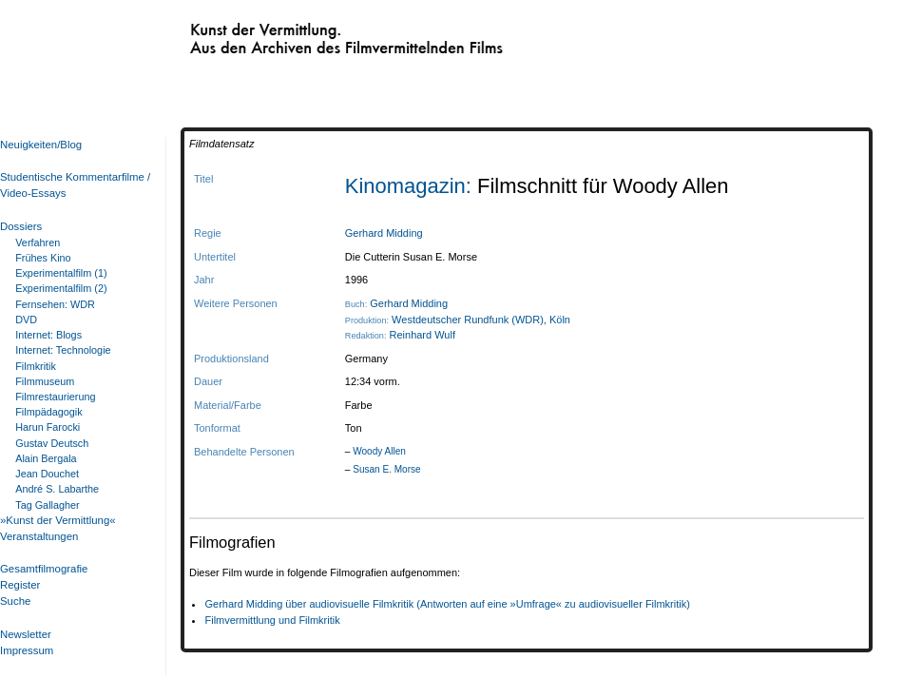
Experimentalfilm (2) (60, 288)
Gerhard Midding (384, 233)
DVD (26, 319)
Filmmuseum (44, 381)
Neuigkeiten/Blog (41, 144)
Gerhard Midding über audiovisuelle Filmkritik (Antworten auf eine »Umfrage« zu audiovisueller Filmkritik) (446, 604)
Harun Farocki (47, 427)
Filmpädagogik (48, 411)
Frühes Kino (42, 257)
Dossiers (21, 226)
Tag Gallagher (47, 505)
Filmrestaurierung (55, 396)
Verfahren (37, 242)
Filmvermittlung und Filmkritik (271, 620)
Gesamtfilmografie (43, 568)
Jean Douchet (47, 473)
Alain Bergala (45, 458)
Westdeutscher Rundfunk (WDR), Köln (481, 319)
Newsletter (25, 634)
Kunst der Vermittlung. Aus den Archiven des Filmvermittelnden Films (307, 34)
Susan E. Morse (386, 469)
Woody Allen (379, 451)
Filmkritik (35, 366)
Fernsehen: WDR (55, 304)
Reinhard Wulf (422, 334)
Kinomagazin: (411, 186)
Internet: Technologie (62, 350)
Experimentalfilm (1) (60, 273)
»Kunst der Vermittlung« (58, 520)
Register (20, 585)
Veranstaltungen (39, 536)
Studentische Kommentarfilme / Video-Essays (71, 185)
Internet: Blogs (48, 334)
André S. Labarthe (57, 488)
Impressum (26, 650)
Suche (15, 601)
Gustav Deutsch (51, 443)
